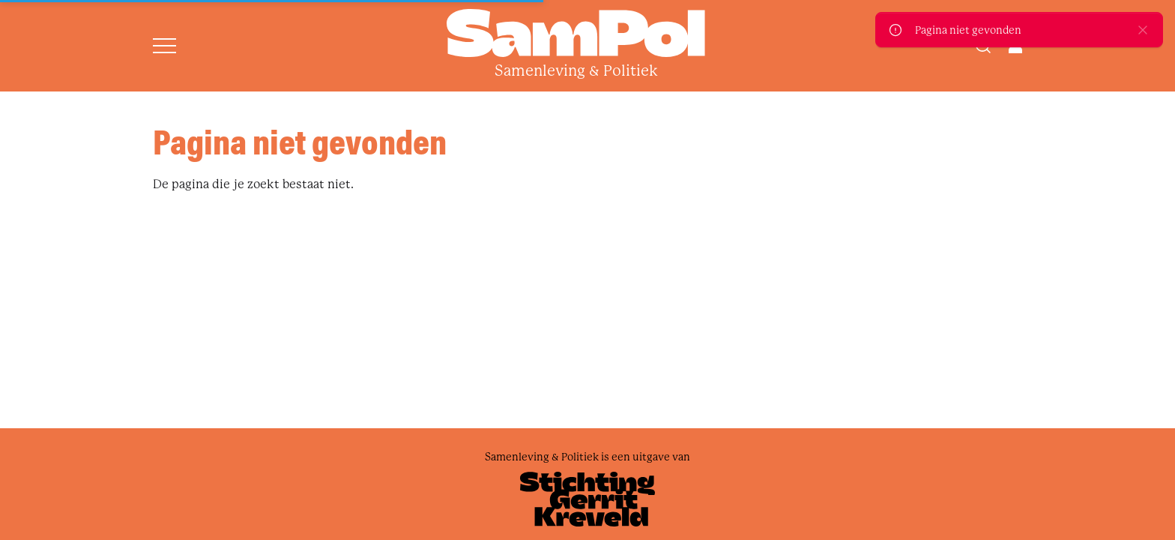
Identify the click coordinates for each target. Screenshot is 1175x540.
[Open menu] (164, 45)
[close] (1142, 30)
